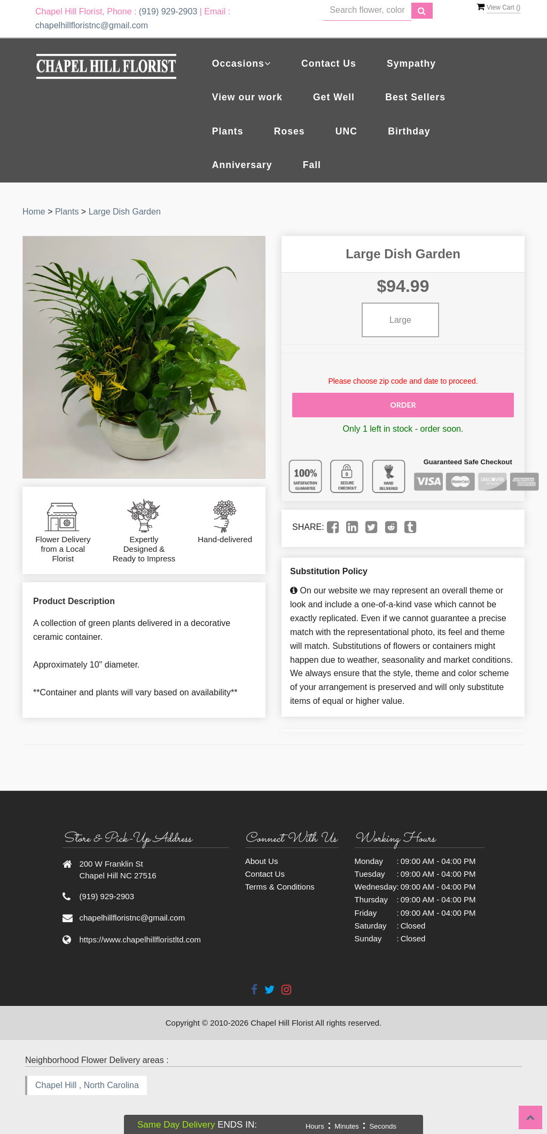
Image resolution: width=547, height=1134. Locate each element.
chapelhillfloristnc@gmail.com (91, 25)
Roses (289, 131)
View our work (247, 97)
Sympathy (411, 63)
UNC (346, 131)
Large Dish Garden (125, 211)
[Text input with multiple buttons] (367, 10)
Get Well (334, 97)
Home (33, 211)
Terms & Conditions (280, 886)
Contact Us (328, 63)
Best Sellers (415, 97)
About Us (261, 861)
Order (403, 404)
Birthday (409, 131)
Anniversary (242, 165)
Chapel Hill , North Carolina (87, 1085)
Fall (312, 165)
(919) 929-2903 (168, 11)
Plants (228, 131)
